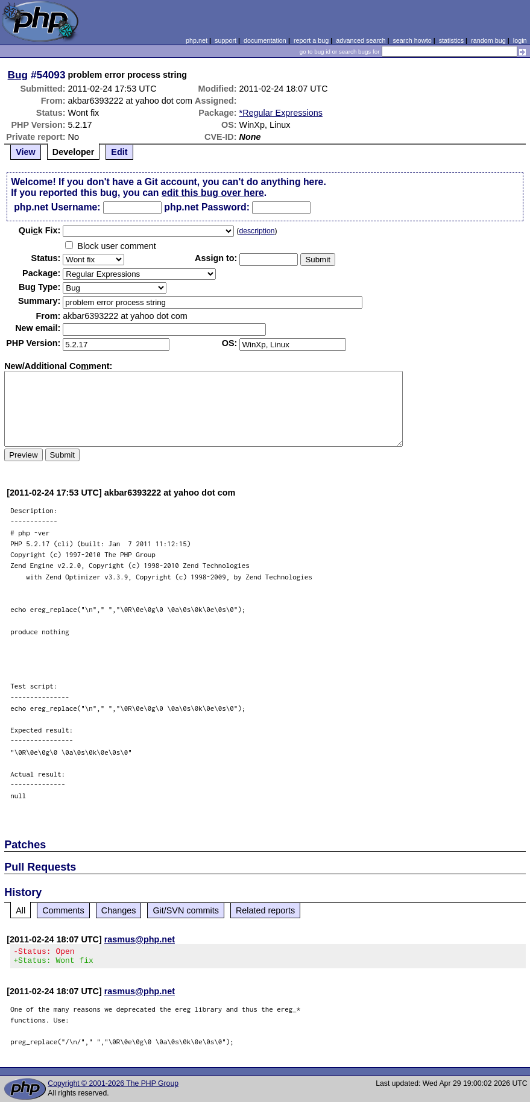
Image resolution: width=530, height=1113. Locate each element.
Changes (118, 910)
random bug (488, 40)
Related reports (265, 910)
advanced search (360, 40)
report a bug (311, 40)
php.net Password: (207, 207)
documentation (265, 40)
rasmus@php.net (139, 939)
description (256, 231)
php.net (196, 40)
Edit (119, 152)
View (26, 152)
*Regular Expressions (281, 113)
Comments (63, 910)
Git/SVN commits (186, 910)
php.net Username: (57, 207)
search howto (412, 40)
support (225, 40)
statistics (451, 40)
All (20, 910)
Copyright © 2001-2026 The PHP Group (113, 1087)
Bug (18, 75)
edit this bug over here (213, 193)
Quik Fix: (40, 230)
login (520, 40)
